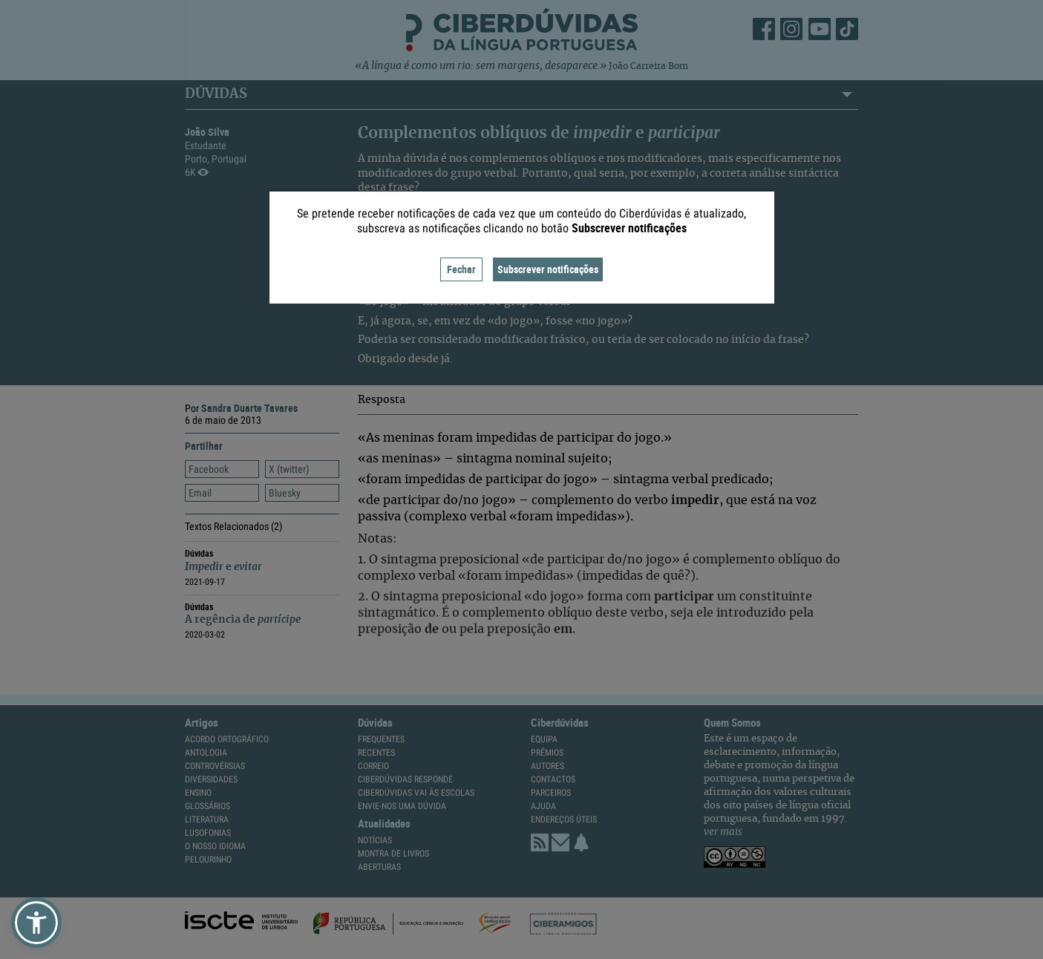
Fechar (461, 269)
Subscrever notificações (547, 269)
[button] (36, 922)
